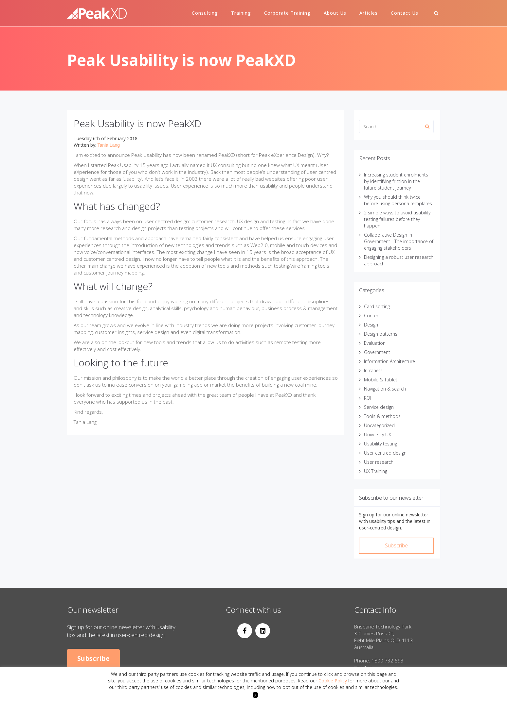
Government (377, 352)
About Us (335, 13)
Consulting (205, 13)
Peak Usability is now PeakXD (137, 123)
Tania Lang (109, 145)
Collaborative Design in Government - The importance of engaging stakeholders (398, 241)
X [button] (255, 695)
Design (371, 325)
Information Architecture (389, 361)
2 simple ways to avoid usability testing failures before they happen (397, 219)
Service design (379, 407)
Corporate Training (287, 13)
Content (372, 315)
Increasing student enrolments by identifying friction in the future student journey (396, 181)
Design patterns (380, 334)
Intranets (373, 370)
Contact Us (404, 13)
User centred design (385, 453)
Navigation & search (385, 389)
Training (241, 13)
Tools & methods (382, 416)
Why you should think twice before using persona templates (398, 200)
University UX (377, 434)
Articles (368, 13)
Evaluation (375, 343)
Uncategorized (379, 425)
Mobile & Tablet (380, 379)
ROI (367, 398)
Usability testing (380, 444)
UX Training (375, 471)
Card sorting (377, 306)
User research (378, 462)
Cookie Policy (332, 680)
